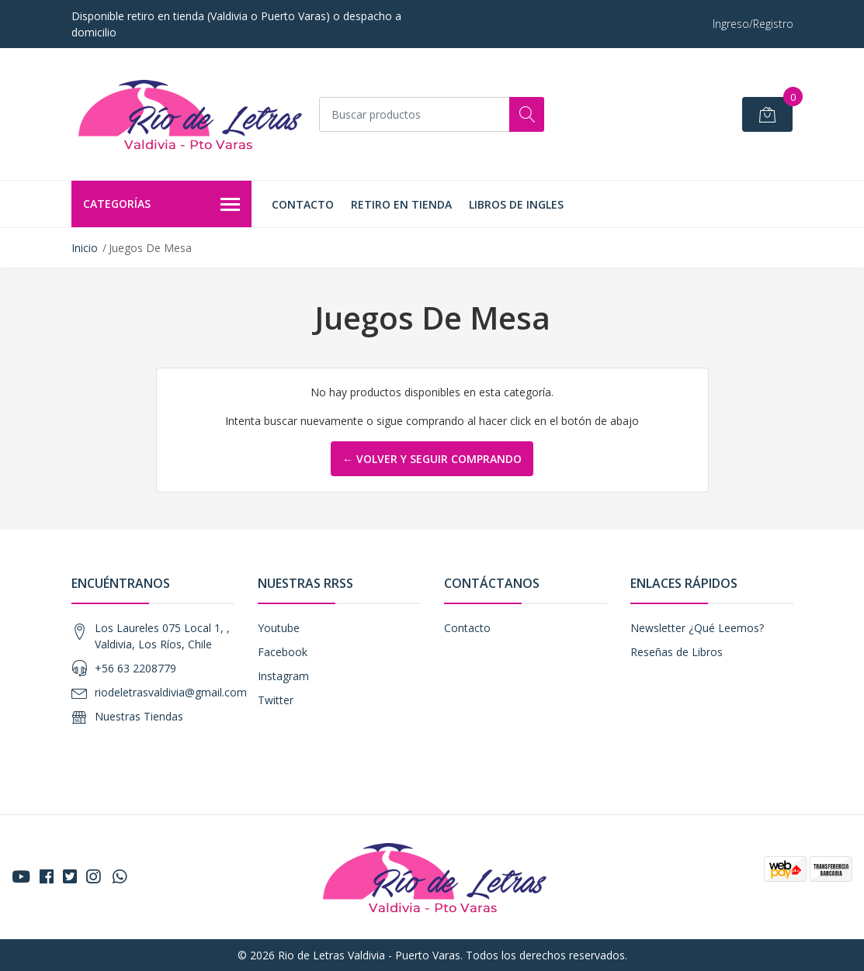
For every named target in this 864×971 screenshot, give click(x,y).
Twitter (275, 700)
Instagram (283, 676)
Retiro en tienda (401, 204)
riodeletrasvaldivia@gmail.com (171, 692)
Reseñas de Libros (676, 651)
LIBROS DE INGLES (516, 204)
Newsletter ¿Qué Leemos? (697, 627)
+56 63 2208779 (135, 668)
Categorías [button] (162, 204)
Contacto (303, 204)
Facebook (282, 651)
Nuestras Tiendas (139, 716)
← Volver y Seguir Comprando (432, 458)
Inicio (84, 247)
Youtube (279, 627)
